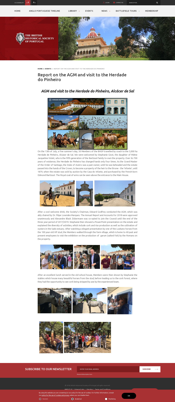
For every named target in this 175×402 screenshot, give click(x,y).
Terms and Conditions (103, 389)
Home (17, 11)
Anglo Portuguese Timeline (44, 11)
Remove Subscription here (84, 374)
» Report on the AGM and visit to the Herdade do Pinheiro (78, 69)
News (104, 11)
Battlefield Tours (126, 11)
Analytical (78, 399)
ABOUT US (68, 389)
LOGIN (107, 2)
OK (129, 396)
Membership (151, 11)
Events (89, 11)
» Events (47, 69)
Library (72, 11)
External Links (79, 389)
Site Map (90, 389)
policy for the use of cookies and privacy (55, 395)
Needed (45, 399)
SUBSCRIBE (150, 369)
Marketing (112, 399)
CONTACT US (119, 2)
